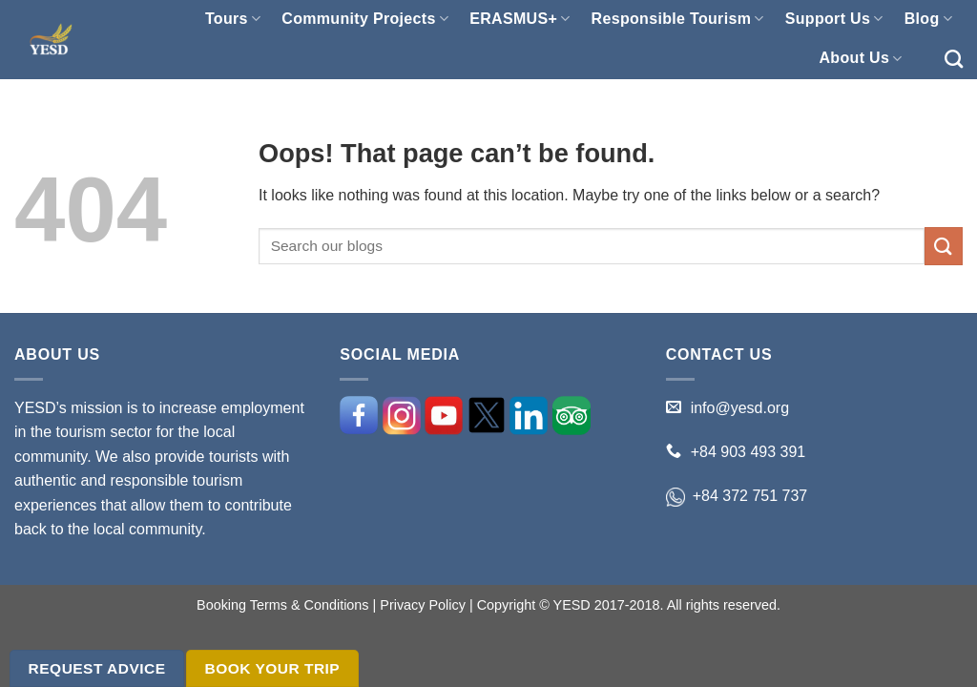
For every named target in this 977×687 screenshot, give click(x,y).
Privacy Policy (423, 605)
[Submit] (944, 245)
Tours (232, 19)
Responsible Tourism (678, 19)
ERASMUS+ (519, 19)
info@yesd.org (740, 408)
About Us (860, 59)
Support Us (834, 19)
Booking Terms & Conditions (283, 605)
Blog (928, 19)
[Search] (954, 58)
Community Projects (364, 19)
